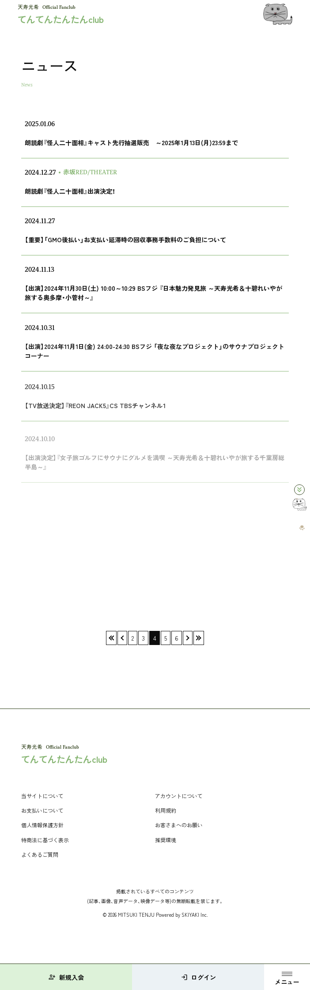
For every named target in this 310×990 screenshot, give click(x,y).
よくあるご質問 (39, 854)
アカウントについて (179, 795)
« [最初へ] (111, 638)
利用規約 (165, 810)
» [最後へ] (198, 638)
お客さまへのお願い (179, 825)
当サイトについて (42, 795)
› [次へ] (188, 638)
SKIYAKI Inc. (194, 914)
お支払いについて (42, 810)
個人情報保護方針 (42, 825)
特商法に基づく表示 (45, 840)
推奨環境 (165, 840)
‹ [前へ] (122, 638)
